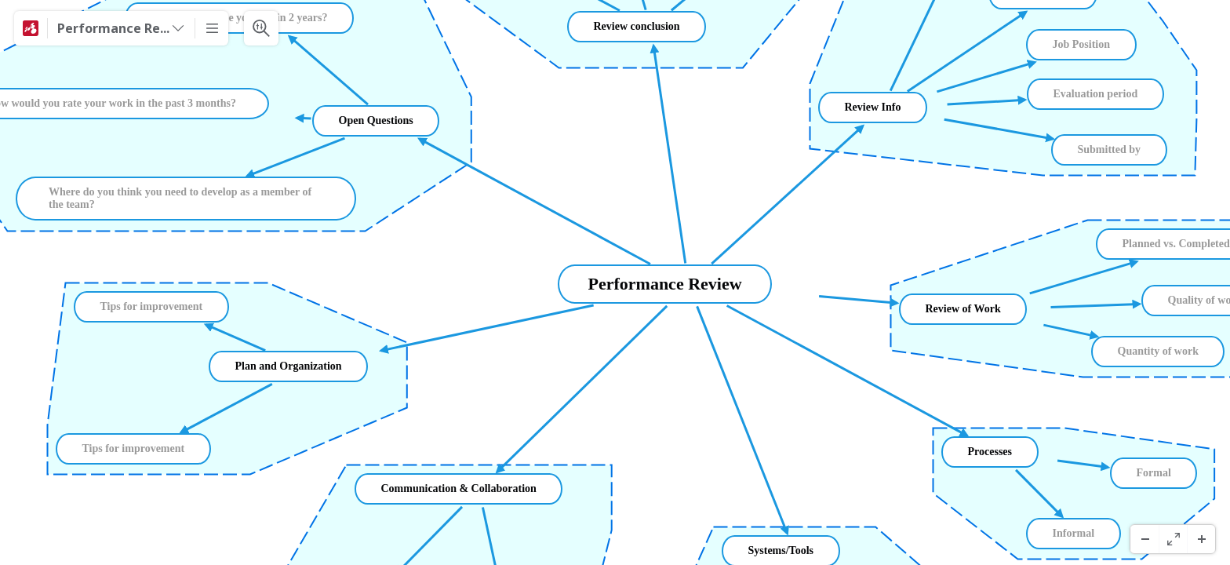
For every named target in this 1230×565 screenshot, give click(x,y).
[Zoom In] (1201, 539)
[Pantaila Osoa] (1173, 539)
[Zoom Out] (1144, 539)
